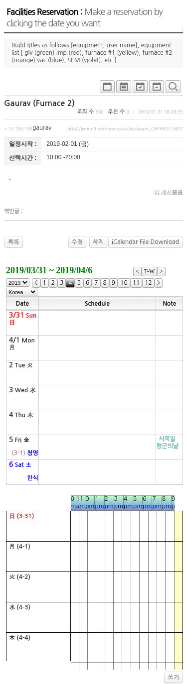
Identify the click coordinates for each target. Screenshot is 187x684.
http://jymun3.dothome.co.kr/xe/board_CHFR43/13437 (125, 128)
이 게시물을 (168, 192)
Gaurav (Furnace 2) (39, 103)
